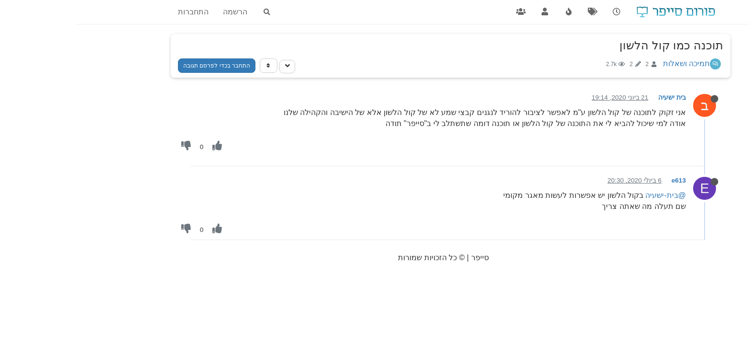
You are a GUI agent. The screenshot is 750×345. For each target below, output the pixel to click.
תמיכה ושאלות (610, 63)
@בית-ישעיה (590, 195)
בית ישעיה (596, 97)
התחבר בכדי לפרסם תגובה (141, 65)
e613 (603, 180)
